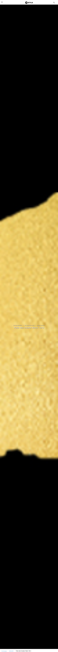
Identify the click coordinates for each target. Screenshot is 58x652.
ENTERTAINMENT (17, 325)
